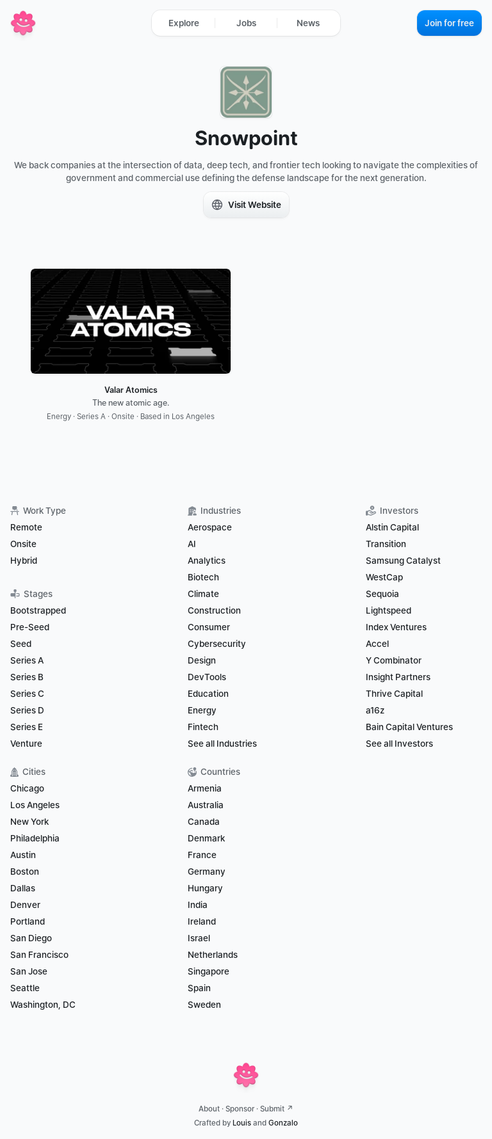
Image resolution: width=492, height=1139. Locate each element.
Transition (386, 544)
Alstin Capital (392, 527)
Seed (20, 644)
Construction (214, 610)
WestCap (384, 577)
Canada (204, 821)
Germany (207, 871)
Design (202, 660)
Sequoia (382, 594)
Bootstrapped (38, 610)
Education (208, 694)
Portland (27, 921)
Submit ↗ (276, 1108)
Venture (26, 743)
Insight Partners (398, 677)
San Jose (28, 971)
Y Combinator (394, 660)
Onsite (23, 544)
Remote (26, 527)
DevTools (207, 677)
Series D (27, 710)
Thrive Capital (394, 694)
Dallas (22, 888)
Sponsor (240, 1108)
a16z (375, 710)
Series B (27, 677)
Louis (242, 1123)
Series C (27, 694)
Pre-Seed (29, 627)
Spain (199, 988)
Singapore (208, 971)
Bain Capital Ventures (409, 727)
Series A (27, 660)
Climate (203, 594)
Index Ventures (396, 627)
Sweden (204, 1005)
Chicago (27, 788)
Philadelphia (35, 838)
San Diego (31, 938)
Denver (25, 905)
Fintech (203, 727)
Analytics (207, 560)
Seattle (25, 988)
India (198, 905)
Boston (24, 871)
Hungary (205, 888)
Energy (202, 710)
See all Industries (222, 743)
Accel (377, 644)
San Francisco (39, 955)
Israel (199, 938)
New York (29, 821)
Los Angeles (35, 805)
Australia (206, 805)
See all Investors (399, 743)
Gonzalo (283, 1123)
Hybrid (23, 560)
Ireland (202, 921)
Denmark (206, 838)
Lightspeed (388, 610)
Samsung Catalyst (403, 560)
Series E (26, 727)
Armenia (205, 788)
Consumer (209, 627)
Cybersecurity (217, 644)
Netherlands (213, 955)
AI (192, 544)
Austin (23, 855)
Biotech (203, 577)
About (209, 1108)
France (202, 855)
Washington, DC (43, 1005)
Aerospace (210, 527)
